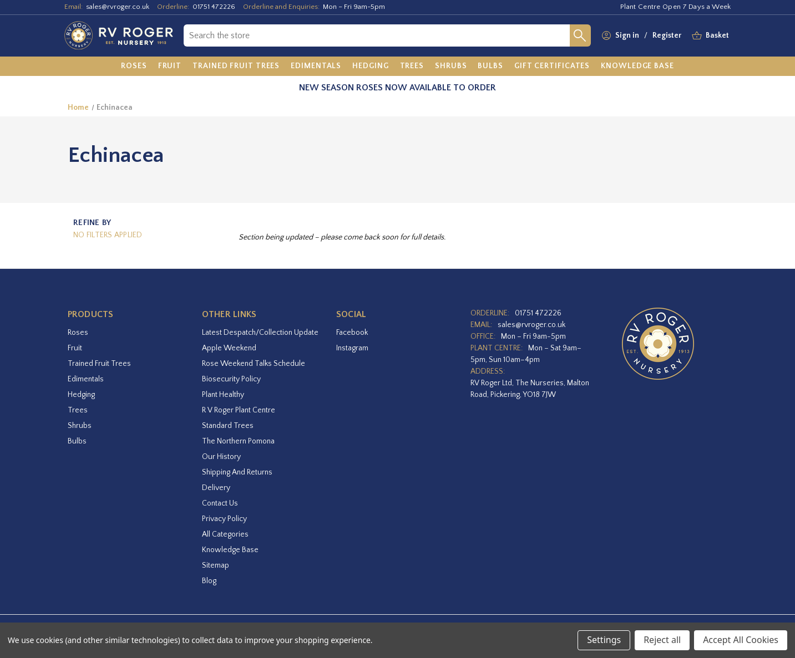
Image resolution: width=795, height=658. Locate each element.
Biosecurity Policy (231, 379)
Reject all (662, 640)
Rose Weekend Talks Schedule (253, 363)
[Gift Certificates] (552, 66)
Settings (604, 640)
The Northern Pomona (238, 441)
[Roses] (134, 66)
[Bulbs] (490, 66)
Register (666, 35)
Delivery (216, 487)
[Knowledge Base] (637, 66)
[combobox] (376, 35)
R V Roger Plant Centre (238, 410)
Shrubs (80, 425)
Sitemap (215, 565)
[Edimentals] (316, 66)
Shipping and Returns (237, 472)
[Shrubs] (450, 66)
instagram (352, 348)
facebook (352, 332)
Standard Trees (228, 425)
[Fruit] (170, 66)
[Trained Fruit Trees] (236, 66)
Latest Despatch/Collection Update (260, 332)
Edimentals (86, 379)
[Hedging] (370, 66)
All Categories (225, 534)
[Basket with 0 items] (717, 36)
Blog (209, 581)
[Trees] (412, 66)
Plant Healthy (223, 394)
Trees (78, 410)
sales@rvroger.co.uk (117, 7)
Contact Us (220, 503)
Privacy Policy (224, 518)
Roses (78, 332)
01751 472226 (214, 7)
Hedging (81, 394)
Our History (221, 456)
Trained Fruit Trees (99, 363)
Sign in (627, 35)
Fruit (75, 348)
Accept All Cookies (740, 640)
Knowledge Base (230, 549)
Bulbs (77, 441)
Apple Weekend (229, 348)
